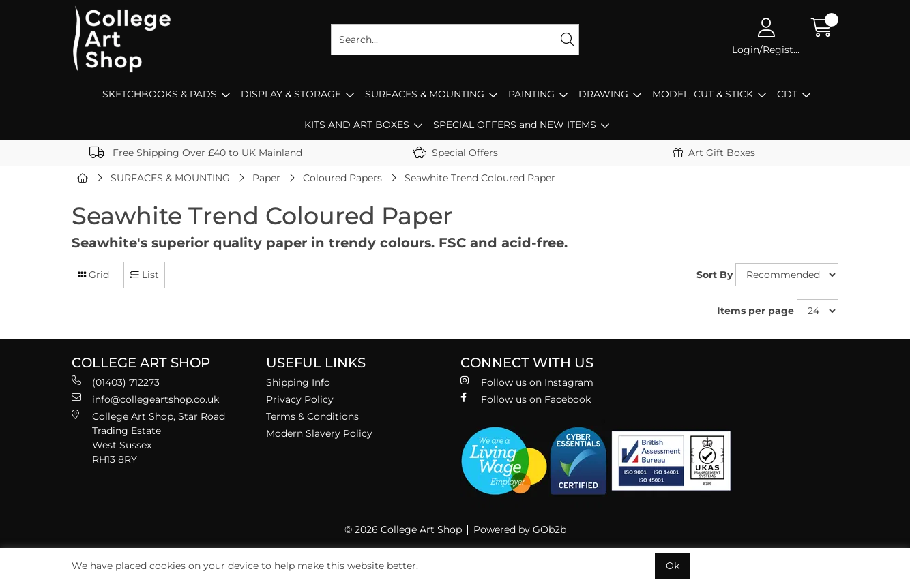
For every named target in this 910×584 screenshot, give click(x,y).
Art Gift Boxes (714, 153)
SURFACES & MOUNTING (424, 94)
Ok (672, 565)
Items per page (755, 311)
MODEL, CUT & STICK (702, 94)
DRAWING (603, 94)
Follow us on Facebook (525, 399)
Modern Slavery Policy (319, 433)
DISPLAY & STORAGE (291, 94)
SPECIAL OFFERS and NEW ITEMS (514, 125)
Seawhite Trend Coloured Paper (480, 178)
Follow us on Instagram (526, 381)
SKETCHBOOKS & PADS (159, 94)
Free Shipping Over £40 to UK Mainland (195, 153)
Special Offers (455, 153)
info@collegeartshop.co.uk (145, 399)
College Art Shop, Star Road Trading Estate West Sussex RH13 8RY (148, 437)
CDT (787, 94)
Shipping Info (298, 382)
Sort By (714, 274)
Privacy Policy (300, 399)
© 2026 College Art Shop (403, 529)
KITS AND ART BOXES (356, 125)
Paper (266, 178)
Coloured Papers (342, 178)
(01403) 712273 (116, 381)
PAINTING (531, 94)
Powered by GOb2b (519, 529)
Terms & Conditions (312, 416)
